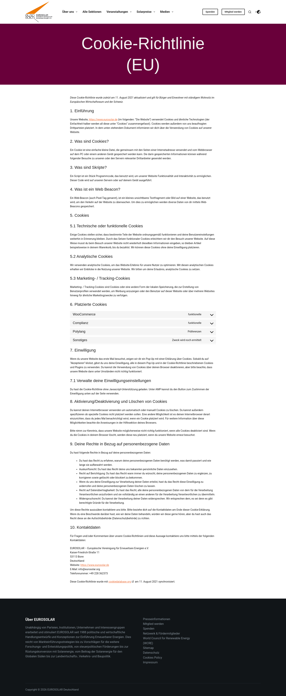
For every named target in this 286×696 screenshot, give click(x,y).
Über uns (70, 12)
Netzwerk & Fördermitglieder (161, 633)
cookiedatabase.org (120, 581)
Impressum (150, 662)
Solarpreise (146, 12)
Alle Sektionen (91, 12)
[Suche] (249, 12)
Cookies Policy (152, 657)
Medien (167, 12)
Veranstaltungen (120, 12)
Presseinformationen (156, 619)
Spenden (210, 11)
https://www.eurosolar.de (103, 119)
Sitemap (148, 648)
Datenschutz (151, 652)
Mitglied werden (233, 11)
